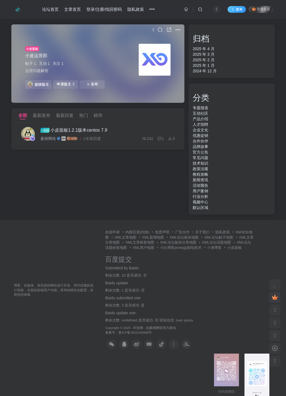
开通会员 (261, 9)
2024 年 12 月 (205, 71)
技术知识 (200, 163)
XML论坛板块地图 (184, 237)
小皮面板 (32, 48)
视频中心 (200, 202)
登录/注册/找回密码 (104, 9)
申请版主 (65, 84)
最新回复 (65, 115)
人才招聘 (200, 124)
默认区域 (200, 207)
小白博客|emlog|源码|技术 (181, 248)
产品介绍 (200, 119)
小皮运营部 (36, 55)
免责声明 (162, 232)
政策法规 (200, 169)
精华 (98, 115)
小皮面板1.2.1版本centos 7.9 (73, 130)
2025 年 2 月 (204, 60)
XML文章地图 (125, 237)
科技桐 (138, 327)
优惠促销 (200, 135)
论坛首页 (50, 9)
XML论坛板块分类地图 (178, 242)
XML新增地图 (153, 237)
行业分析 (200, 196)
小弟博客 (214, 248)
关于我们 (202, 232)
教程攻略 (200, 174)
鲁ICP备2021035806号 (135, 332)
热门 (83, 115)
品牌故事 (200, 146)
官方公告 (200, 152)
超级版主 (38, 84)
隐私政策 (135, 9)
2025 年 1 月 (204, 65)
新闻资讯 (200, 180)
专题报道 (200, 108)
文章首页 (72, 9)
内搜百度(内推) (137, 232)
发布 (92, 84)
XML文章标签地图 (139, 242)
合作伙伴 (200, 141)
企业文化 (200, 130)
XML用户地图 (143, 248)
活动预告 (200, 185)
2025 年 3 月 (204, 54)
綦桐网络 (48, 138)
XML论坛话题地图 (216, 242)
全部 (22, 115)
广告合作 (182, 232)
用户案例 (200, 191)
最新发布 (41, 115)
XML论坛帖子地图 (218, 237)
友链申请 (112, 232)
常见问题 (200, 157)
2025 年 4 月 (204, 49)
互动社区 (200, 113)
